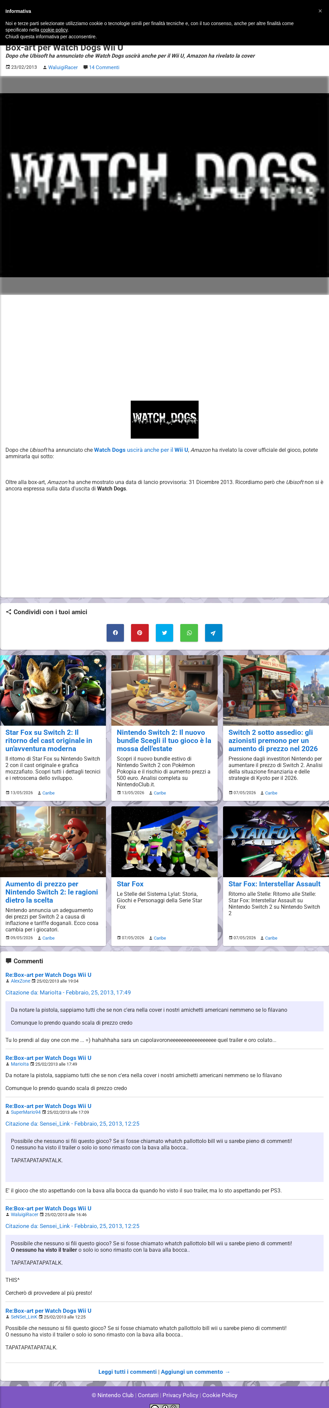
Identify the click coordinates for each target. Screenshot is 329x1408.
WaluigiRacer (23, 1205)
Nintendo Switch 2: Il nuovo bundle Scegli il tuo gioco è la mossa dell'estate (159, 737)
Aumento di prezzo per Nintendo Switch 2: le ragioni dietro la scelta (52, 887)
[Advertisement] (164, 346)
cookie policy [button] (54, 30)
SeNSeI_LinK (23, 1306)
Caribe (47, 789)
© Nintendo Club (115, 1384)
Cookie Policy (217, 1384)
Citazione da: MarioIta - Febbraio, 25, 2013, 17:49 (64, 986)
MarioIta (19, 1056)
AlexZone (20, 974)
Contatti (149, 1384)
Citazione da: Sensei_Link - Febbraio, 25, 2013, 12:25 (68, 1115)
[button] (320, 10)
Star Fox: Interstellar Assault (270, 879)
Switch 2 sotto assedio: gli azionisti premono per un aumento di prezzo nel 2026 (269, 737)
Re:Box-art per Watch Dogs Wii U (45, 969)
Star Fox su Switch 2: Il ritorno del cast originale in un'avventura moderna (49, 737)
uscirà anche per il (138, 448)
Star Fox (129, 879)
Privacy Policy (180, 1384)
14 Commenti (103, 66)
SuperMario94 (24, 1104)
